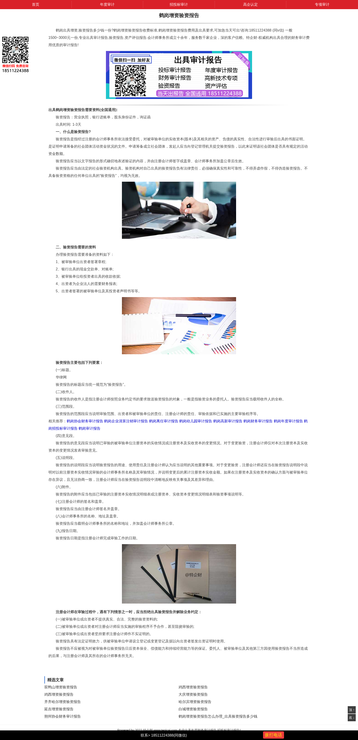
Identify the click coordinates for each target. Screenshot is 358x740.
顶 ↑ (352, 710)
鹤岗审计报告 (89, 428)
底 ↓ (352, 717)
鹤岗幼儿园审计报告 (195, 421)
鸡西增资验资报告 (193, 687)
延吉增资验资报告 (59, 709)
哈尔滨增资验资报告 (195, 702)
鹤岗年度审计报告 (288, 421)
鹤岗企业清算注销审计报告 (126, 421)
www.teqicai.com (165, 730)
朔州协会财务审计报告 (62, 716)
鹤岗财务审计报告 (258, 421)
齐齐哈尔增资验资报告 (62, 702)
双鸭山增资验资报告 (60, 687)
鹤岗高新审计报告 (227, 421)
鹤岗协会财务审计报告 (85, 421)
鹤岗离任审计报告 (163, 421)
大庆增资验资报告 (193, 694)
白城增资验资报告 (193, 709)
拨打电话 (273, 735)
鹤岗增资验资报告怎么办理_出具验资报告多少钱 (218, 716)
